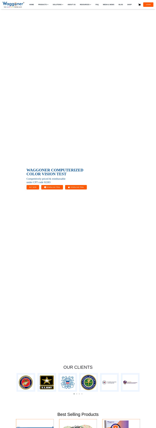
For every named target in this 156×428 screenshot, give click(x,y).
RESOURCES (84, 4)
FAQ (97, 4)
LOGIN (148, 4)
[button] (74, 394)
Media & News (108, 4)
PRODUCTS (42, 4)
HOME (31, 4)
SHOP (129, 4)
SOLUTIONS (57, 4)
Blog (121, 4)
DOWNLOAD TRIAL (52, 187)
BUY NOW (33, 187)
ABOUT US (72, 4)
